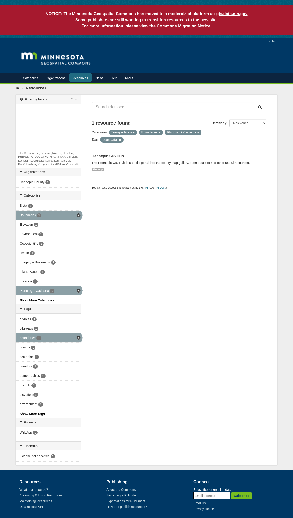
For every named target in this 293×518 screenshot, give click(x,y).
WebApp (98, 169)
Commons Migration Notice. (184, 26)
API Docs (160, 187)
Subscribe (241, 496)
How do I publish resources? (126, 507)
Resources (80, 78)
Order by (219, 123)
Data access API (31, 507)
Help (114, 78)
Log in (270, 41)
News (99, 78)
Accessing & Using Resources (40, 495)
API (146, 187)
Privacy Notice (203, 509)
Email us (199, 503)
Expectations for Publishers (125, 501)
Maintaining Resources (35, 501)
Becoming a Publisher (122, 495)
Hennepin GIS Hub (108, 156)
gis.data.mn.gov (232, 13)
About (129, 78)
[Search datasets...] (173, 107)
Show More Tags (32, 414)
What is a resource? (33, 489)
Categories (30, 78)
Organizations (55, 78)
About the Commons (121, 489)
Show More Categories (37, 300)
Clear (74, 99)
